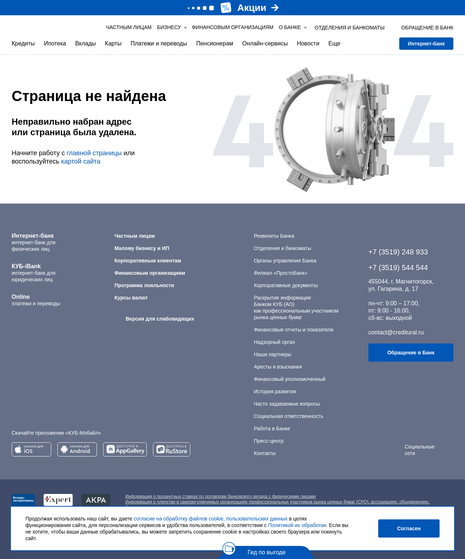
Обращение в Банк (410, 352)
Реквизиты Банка (274, 236)
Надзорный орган (274, 342)
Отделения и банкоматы (282, 248)
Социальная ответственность (288, 416)
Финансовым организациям (233, 27)
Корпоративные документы (286, 285)
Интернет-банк (426, 44)
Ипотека (55, 43)
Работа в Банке (272, 428)
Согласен (409, 528)
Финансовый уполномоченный (290, 379)
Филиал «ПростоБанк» (280, 273)
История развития (275, 391)
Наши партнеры (272, 354)
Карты (113, 43)
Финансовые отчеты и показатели (293, 330)
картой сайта (80, 161)
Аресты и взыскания (278, 367)
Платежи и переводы (158, 43)
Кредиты (23, 43)
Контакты (265, 453)
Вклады (85, 43)
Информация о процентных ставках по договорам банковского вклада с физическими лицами (220, 496)
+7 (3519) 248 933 (398, 252)
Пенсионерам (214, 43)
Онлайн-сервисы (265, 43)
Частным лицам (128, 27)
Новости (308, 43)
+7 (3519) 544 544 (398, 268)
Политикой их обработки (297, 525)
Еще (334, 43)
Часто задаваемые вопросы (287, 404)
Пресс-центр (269, 441)
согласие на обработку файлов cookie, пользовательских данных (211, 519)
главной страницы (94, 153)
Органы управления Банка (285, 261)
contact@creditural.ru (396, 332)
